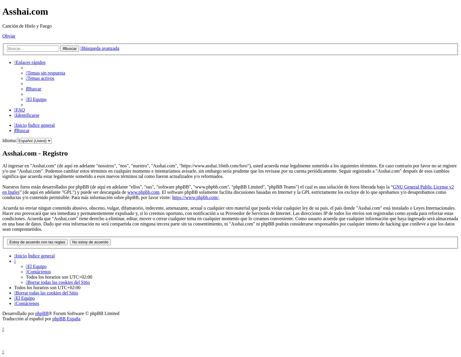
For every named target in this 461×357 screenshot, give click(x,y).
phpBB (42, 313)
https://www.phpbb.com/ (195, 197)
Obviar (8, 35)
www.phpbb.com (143, 192)
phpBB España (66, 318)
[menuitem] (45, 72)
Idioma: (9, 140)
